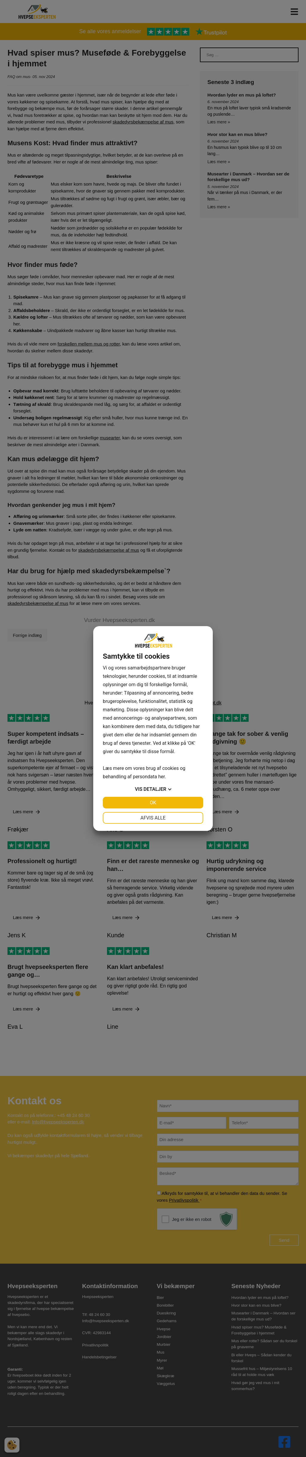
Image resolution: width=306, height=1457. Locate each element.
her (161, 776)
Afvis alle (153, 818)
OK (153, 802)
